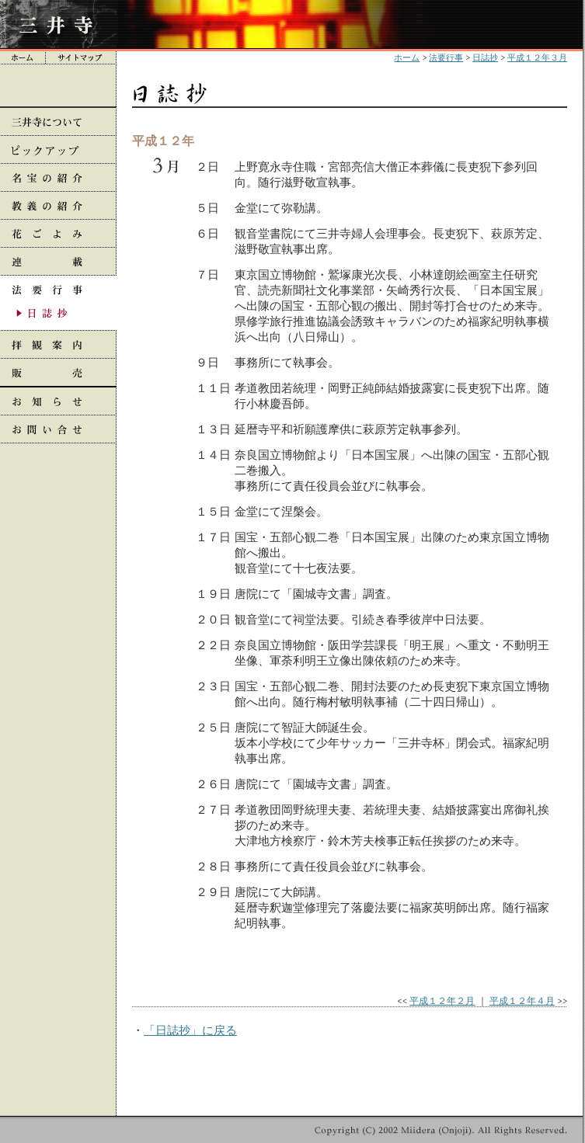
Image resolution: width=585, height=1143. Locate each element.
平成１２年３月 (537, 57)
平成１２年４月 (522, 1000)
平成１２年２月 (442, 1000)
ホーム (407, 57)
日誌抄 (485, 57)
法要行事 (446, 57)
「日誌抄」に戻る (190, 1030)
